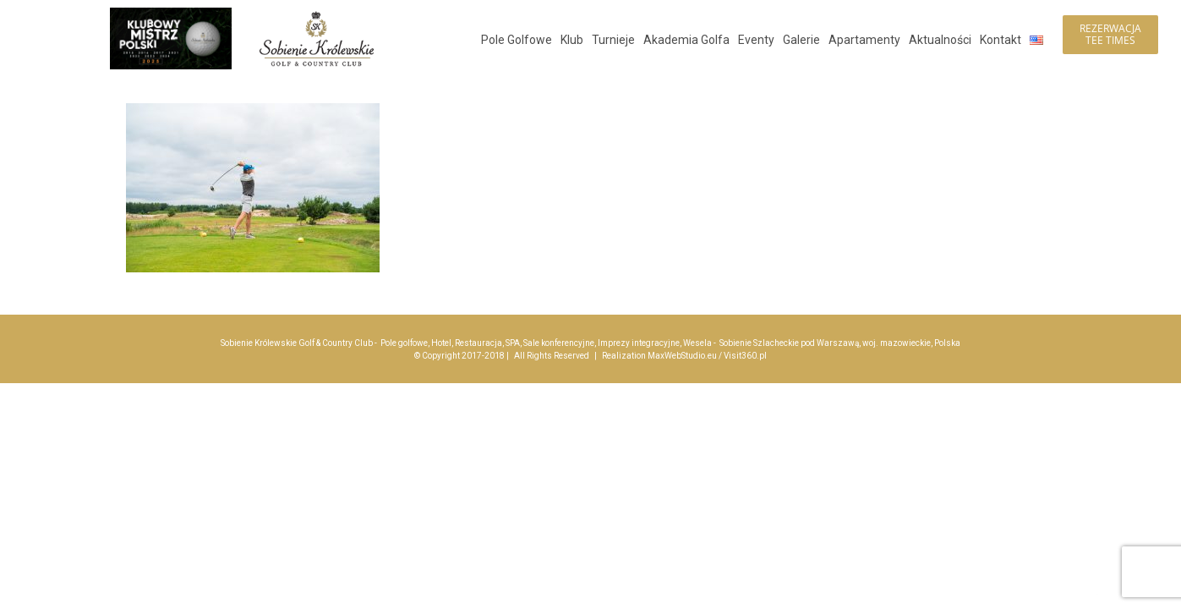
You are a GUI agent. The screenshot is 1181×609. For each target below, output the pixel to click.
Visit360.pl (745, 355)
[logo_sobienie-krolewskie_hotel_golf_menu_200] (316, 15)
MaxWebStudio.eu (682, 355)
